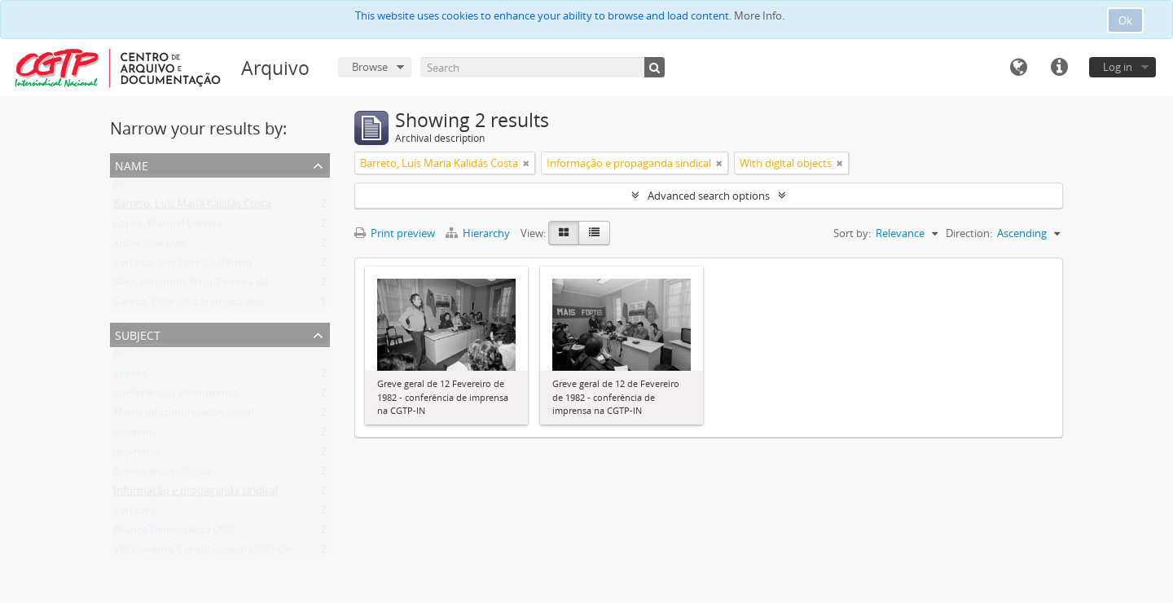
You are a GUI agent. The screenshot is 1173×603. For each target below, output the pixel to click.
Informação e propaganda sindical (195, 493)
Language (1018, 67)
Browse (370, 66)
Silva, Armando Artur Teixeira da (190, 285)
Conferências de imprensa (176, 396)
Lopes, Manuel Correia (167, 226)
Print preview (394, 233)
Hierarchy (479, 233)
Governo (134, 435)
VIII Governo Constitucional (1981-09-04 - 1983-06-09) (240, 552)
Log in (1117, 66)
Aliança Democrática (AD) (173, 533)
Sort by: (852, 233)
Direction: (969, 233)
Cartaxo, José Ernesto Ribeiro (183, 265)
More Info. (759, 15)
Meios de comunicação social (183, 415)
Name (131, 164)
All (119, 187)
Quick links (1059, 67)
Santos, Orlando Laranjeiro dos (188, 304)
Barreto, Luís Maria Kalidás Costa (192, 207)
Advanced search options (709, 195)
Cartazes (134, 513)
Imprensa (136, 454)
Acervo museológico (162, 474)
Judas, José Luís (149, 246)
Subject (137, 334)
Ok (1125, 20)
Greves (130, 376)
